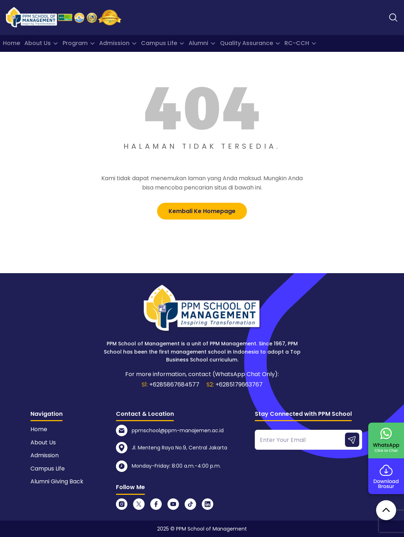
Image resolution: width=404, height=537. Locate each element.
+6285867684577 (174, 384)
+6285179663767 (239, 384)
